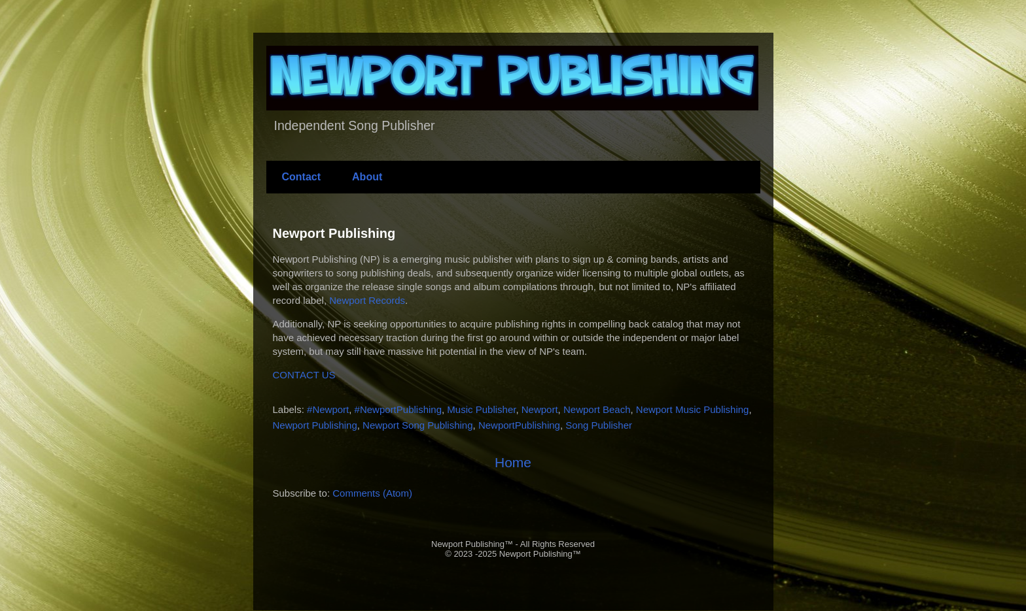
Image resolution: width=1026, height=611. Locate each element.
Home (513, 462)
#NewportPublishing (398, 409)
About (367, 176)
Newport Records (367, 300)
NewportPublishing (519, 425)
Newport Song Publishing (417, 425)
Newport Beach (597, 409)
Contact (301, 176)
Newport (540, 409)
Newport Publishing (334, 233)
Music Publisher (481, 409)
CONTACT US (304, 374)
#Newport (328, 409)
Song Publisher (598, 425)
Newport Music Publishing (692, 409)
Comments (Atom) (372, 493)
